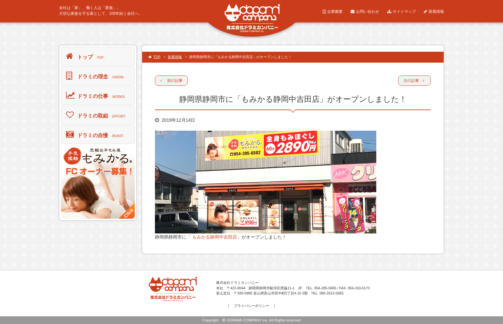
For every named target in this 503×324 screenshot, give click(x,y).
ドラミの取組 (96, 114)
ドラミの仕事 (95, 95)
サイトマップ (401, 11)
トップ (85, 56)
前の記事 (171, 80)
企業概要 (333, 11)
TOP (154, 57)
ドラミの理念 (95, 75)
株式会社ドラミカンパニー (165, 3)
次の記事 (414, 80)
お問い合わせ (365, 11)
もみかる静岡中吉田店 (214, 237)
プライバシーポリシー (251, 306)
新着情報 (434, 11)
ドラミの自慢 (95, 134)
